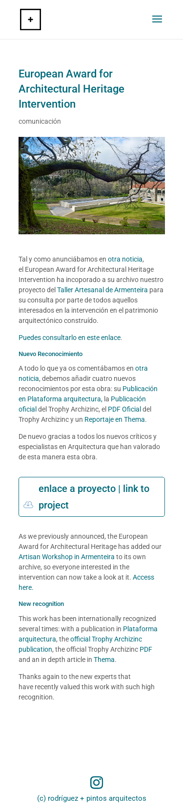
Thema (104, 659)
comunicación (40, 121)
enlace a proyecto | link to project (94, 497)
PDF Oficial (124, 409)
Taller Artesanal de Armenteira (102, 290)
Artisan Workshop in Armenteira (67, 557)
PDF (145, 649)
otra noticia (125, 259)
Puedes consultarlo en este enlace (70, 337)
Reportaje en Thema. (115, 419)
